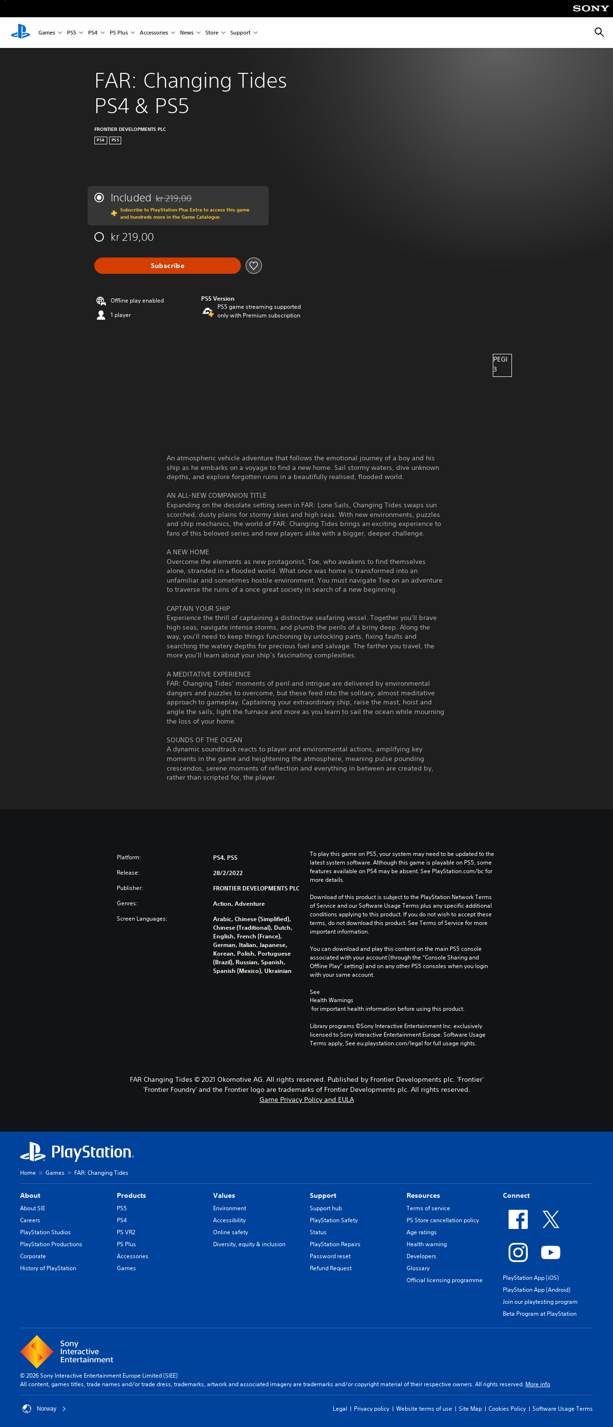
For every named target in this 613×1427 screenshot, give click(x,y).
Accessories (154, 32)
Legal (340, 1408)
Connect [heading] (516, 1195)
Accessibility (229, 1220)
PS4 (93, 32)
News (186, 32)
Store (211, 32)
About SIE (32, 1208)
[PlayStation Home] (21, 33)
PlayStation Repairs (335, 1244)
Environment (229, 1208)
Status (318, 1232)
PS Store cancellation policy (443, 1220)
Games (46, 32)
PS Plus (119, 32)
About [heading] (30, 1195)
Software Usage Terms (563, 1408)
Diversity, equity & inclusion (249, 1244)
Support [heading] (323, 1195)
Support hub (326, 1208)
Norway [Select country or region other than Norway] (44, 1408)
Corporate (33, 1256)
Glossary (418, 1268)
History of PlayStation (48, 1268)
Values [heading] (224, 1195)
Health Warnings (331, 1000)
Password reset (330, 1256)
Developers (421, 1256)
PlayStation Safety (334, 1220)
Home (28, 1173)
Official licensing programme (445, 1280)
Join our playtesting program (540, 1302)
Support (240, 32)
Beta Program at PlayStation (540, 1314)
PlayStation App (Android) (536, 1290)
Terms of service (428, 1208)
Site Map (470, 1408)
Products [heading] (131, 1195)
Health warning (427, 1244)
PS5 (71, 32)
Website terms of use (424, 1408)
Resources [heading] (423, 1195)
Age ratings (422, 1232)
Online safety (230, 1232)
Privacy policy (371, 1408)
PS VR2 (126, 1232)
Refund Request (331, 1268)
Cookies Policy (507, 1408)
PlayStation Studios (45, 1232)
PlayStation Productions (51, 1244)
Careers (30, 1220)
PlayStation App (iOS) (531, 1278)
